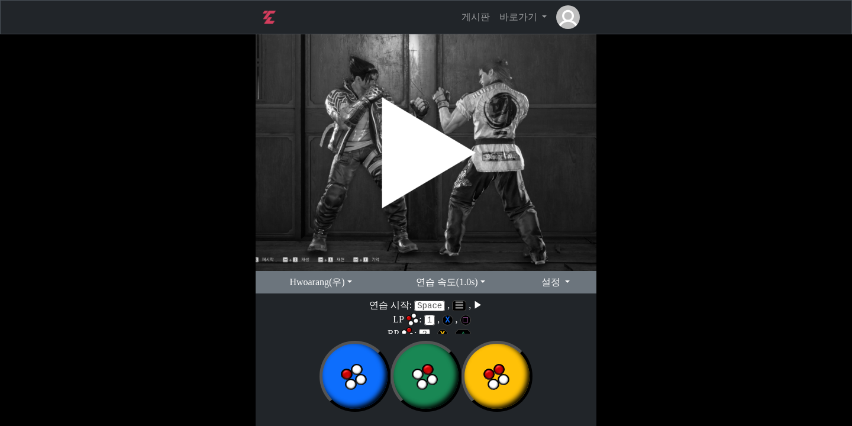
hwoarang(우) (316, 282)
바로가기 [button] (519, 17)
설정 (552, 282)
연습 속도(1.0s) (447, 282)
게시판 (476, 17)
